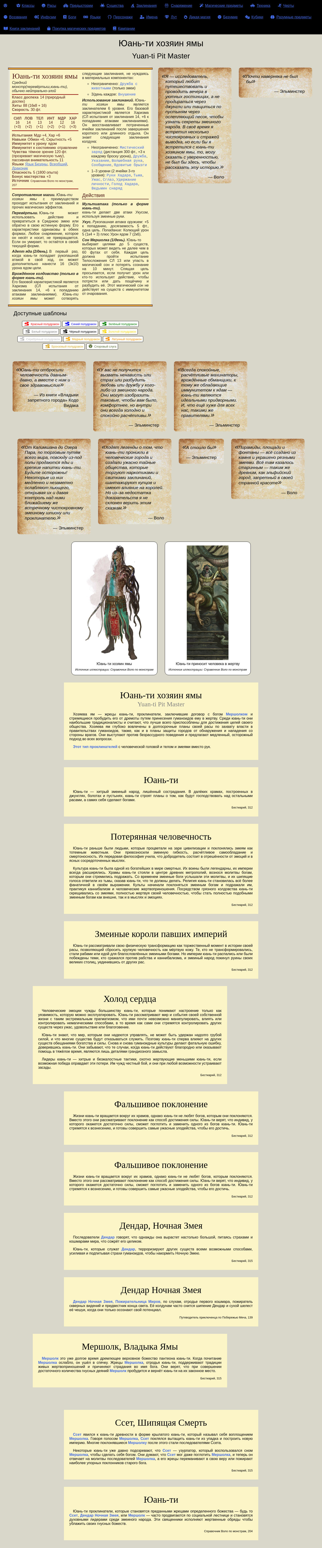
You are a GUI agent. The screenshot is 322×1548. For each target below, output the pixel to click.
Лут (171, 17)
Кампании (124, 28)
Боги (69, 17)
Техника (260, 6)
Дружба (139, 156)
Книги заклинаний (22, 28)
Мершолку (137, 1447)
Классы (25, 6)
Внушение (127, 92)
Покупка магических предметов (76, 28)
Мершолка (47, 1367)
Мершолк (50, 1362)
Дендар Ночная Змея (99, 1519)
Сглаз (108, 182)
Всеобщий (58, 164)
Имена (148, 17)
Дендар (108, 1241)
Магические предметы (221, 6)
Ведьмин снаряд (106, 192)
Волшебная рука (127, 161)
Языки (91, 17)
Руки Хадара (119, 177)
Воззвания (15, 17)
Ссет (77, 1439)
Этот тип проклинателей (95, 751)
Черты (286, 6)
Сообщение (101, 166)
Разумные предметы (290, 17)
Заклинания (144, 6)
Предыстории (78, 6)
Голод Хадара (124, 187)
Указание (100, 161)
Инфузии (45, 17)
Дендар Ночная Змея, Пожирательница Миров (116, 1306)
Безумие (228, 17)
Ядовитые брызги (130, 166)
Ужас (95, 182)
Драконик (20, 168)
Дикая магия (197, 17)
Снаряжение (178, 6)
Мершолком (237, 718)
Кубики (254, 17)
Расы (49, 6)
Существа (112, 6)
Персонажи (120, 17)
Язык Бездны (36, 164)
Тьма (137, 177)
